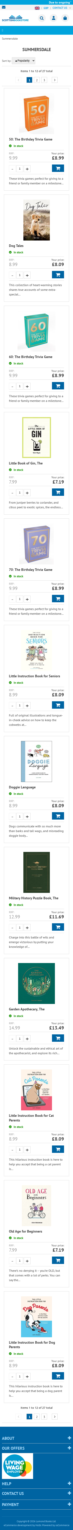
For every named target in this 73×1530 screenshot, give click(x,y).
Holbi (38, 1525)
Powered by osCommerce (55, 1525)
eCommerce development (18, 1525)
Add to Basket (58, 168)
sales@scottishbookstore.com (4, 7)
